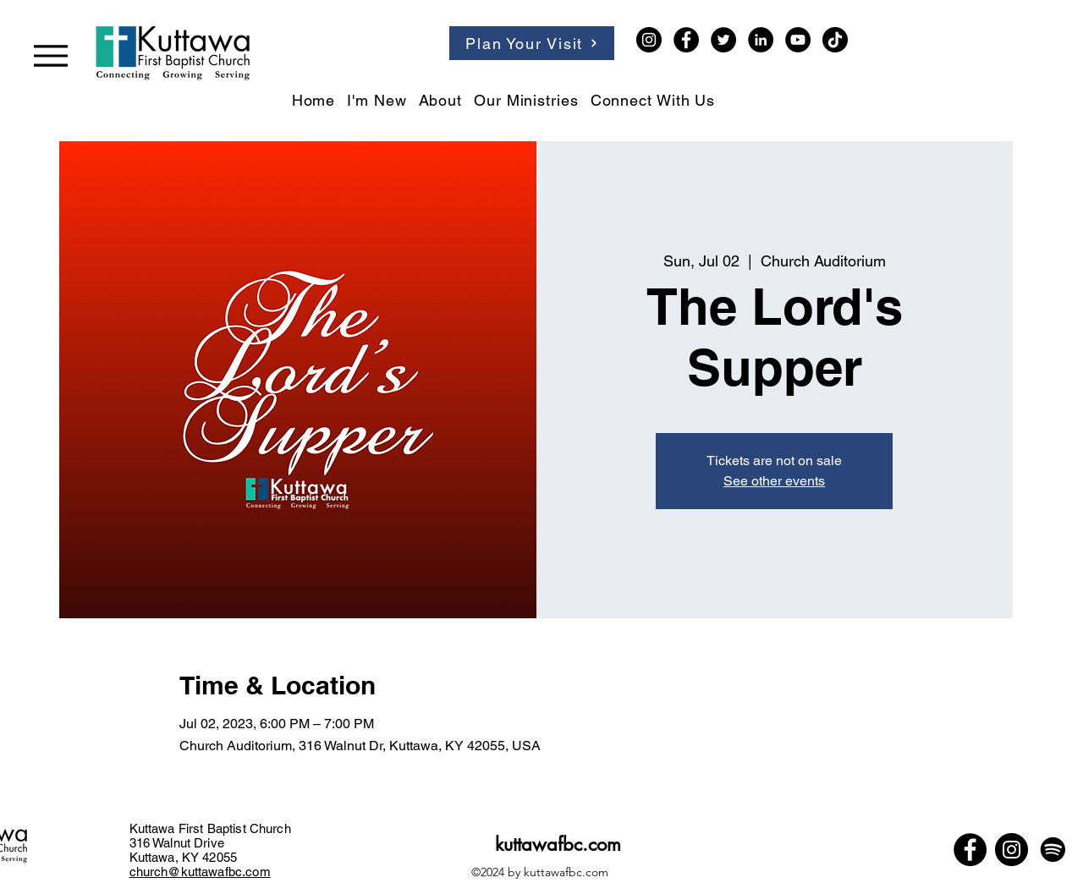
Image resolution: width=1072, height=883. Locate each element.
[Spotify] (1052, 849)
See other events (774, 481)
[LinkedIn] (760, 39)
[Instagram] (649, 39)
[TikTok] (835, 39)
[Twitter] (723, 39)
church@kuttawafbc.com (200, 871)
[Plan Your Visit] (531, 43)
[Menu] (50, 55)
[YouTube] (798, 39)
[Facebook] (686, 39)
